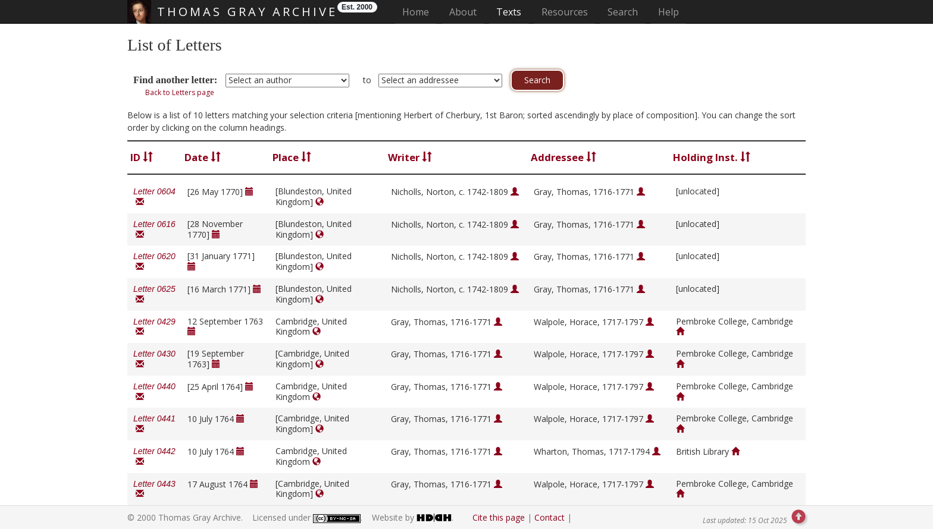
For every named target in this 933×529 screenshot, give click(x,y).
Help (668, 11)
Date (202, 157)
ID (141, 157)
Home (419, 11)
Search (623, 11)
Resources (564, 11)
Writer (410, 157)
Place (292, 157)
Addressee (563, 157)
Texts (508, 11)
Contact (549, 517)
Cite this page (498, 517)
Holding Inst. (711, 157)
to (367, 80)
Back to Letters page (179, 92)
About (463, 11)
